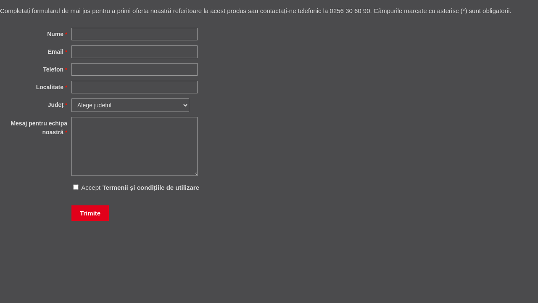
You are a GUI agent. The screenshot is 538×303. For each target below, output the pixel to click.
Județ (57, 104)
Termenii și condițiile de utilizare (150, 187)
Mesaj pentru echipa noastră (39, 128)
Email (57, 51)
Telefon (55, 69)
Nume (57, 34)
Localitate (51, 87)
